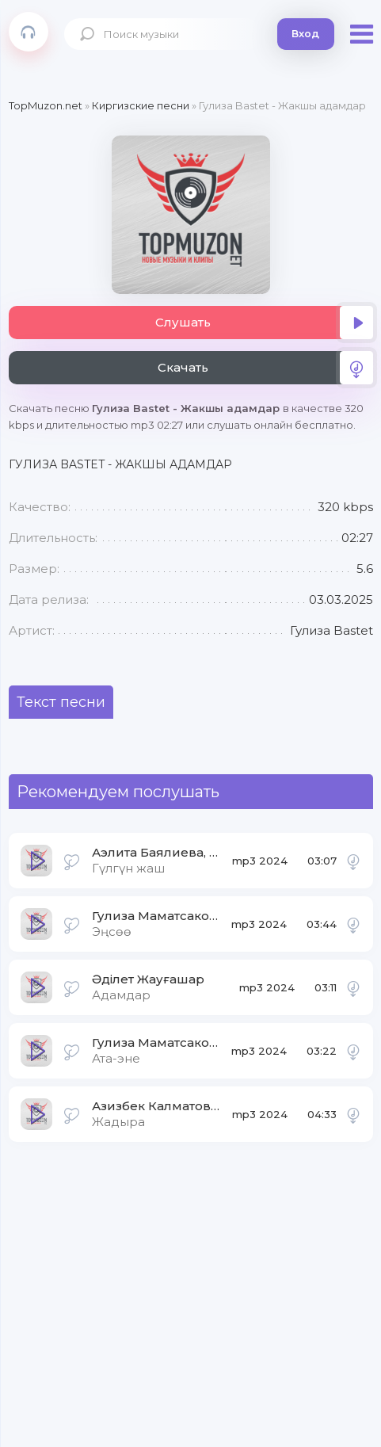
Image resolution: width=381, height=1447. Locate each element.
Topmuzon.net (28, 32)
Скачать (265, 367)
